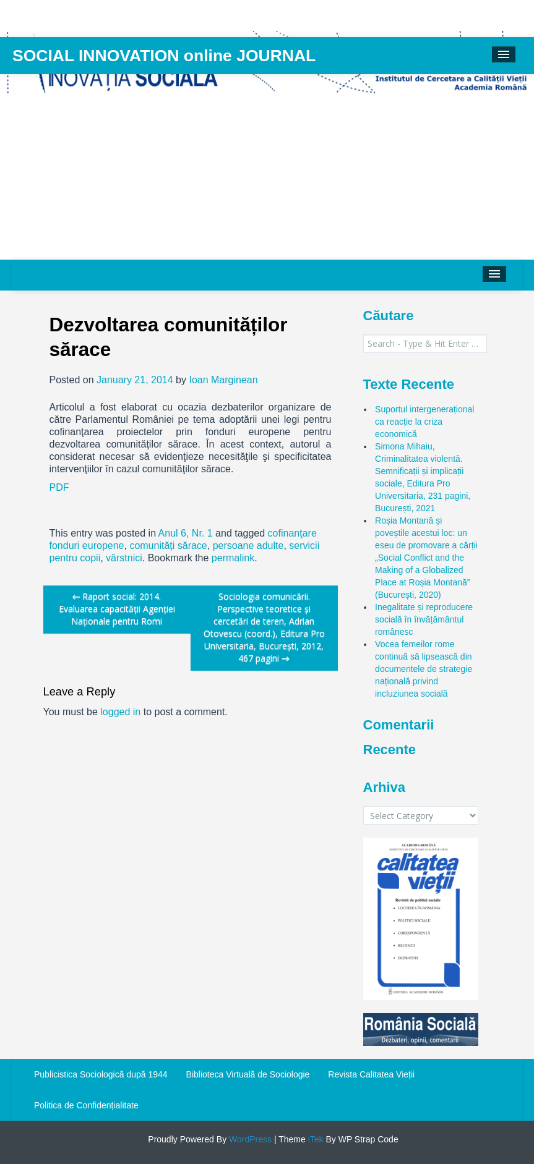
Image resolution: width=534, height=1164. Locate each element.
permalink (233, 558)
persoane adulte (248, 545)
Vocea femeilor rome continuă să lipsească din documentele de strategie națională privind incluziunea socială (423, 669)
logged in (120, 712)
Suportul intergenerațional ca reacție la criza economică (424, 421)
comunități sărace (168, 545)
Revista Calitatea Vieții (371, 1074)
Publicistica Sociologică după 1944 (101, 1074)
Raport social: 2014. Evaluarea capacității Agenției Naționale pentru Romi (117, 608)
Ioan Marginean (223, 380)
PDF (59, 487)
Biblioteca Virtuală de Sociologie (248, 1074)
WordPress (249, 1139)
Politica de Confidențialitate (86, 1105)
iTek (315, 1139)
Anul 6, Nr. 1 (185, 533)
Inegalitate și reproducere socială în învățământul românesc (424, 619)
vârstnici (124, 558)
